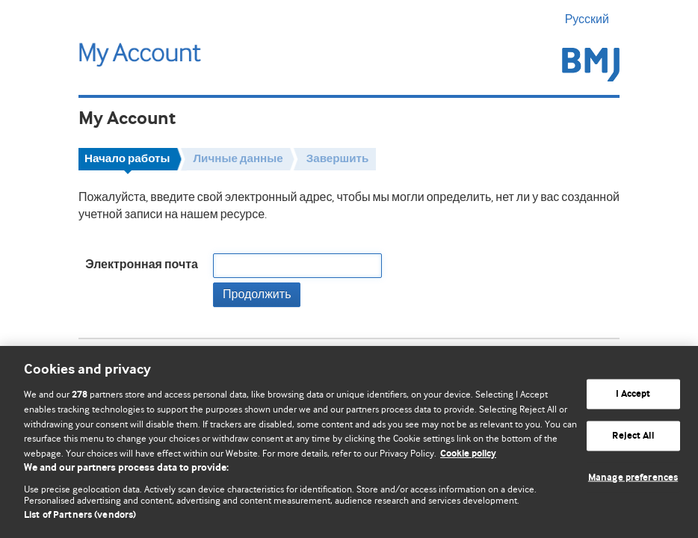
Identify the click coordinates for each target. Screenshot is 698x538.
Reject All (632, 436)
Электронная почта (141, 265)
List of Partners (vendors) (80, 515)
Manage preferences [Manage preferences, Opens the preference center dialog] (633, 477)
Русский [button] (592, 19)
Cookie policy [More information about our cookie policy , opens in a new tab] (468, 454)
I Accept (633, 394)
